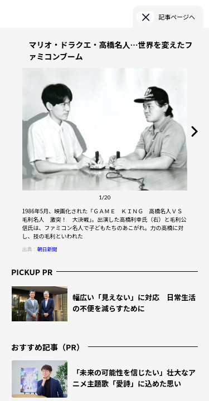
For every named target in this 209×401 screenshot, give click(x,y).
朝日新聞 (47, 249)
